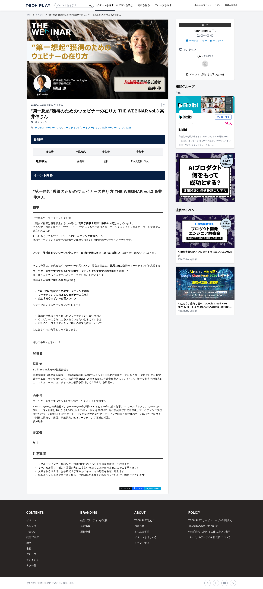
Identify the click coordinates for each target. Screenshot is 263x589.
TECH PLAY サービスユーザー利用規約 (210, 520)
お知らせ (139, 526)
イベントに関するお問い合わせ (205, 74)
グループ (31, 554)
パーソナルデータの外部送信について (209, 537)
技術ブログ (32, 537)
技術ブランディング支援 (93, 520)
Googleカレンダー (196, 40)
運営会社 (85, 531)
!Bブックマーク (153, 488)
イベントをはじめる (145, 537)
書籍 (28, 548)
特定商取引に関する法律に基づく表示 (209, 531)
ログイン (218, 5)
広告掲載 (85, 526)
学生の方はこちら (203, 5)
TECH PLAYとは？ (144, 520)
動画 (28, 542)
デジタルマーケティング (48, 127)
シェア (138, 488)
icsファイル (217, 40)
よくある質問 (141, 531)
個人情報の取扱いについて (203, 526)
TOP (29, 15)
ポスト (125, 488)
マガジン (31, 531)
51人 (228, 123)
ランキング (32, 559)
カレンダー (32, 526)
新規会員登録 (231, 5)
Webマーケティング (113, 127)
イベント (40, 15)
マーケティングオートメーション (81, 127)
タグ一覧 (31, 565)
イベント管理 (141, 542)
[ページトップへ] (38, 5)
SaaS (128, 127)
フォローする (223, 117)
